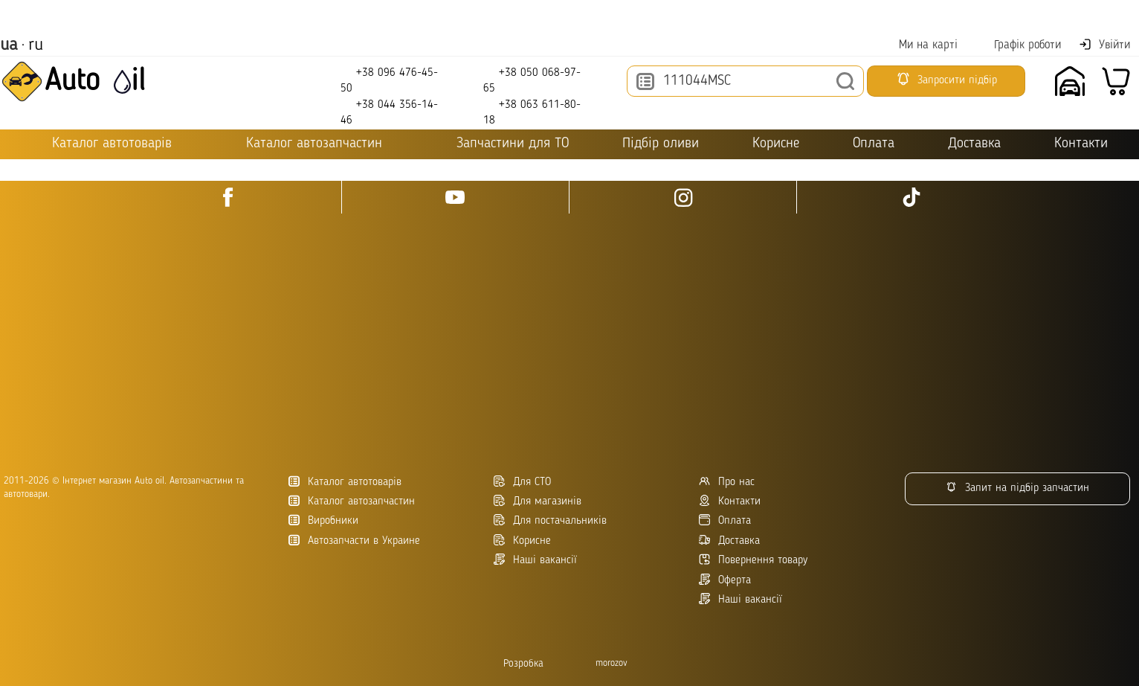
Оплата (873, 144)
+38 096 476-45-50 (389, 79)
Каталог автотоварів (344, 481)
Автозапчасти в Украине (354, 540)
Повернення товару (753, 560)
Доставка (974, 144)
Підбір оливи (660, 144)
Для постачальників (550, 520)
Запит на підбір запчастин (1017, 487)
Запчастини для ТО (502, 143)
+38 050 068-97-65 (532, 79)
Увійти (1104, 44)
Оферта (725, 580)
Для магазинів (537, 501)
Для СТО (522, 481)
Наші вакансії (740, 599)
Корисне (775, 144)
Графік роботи (1018, 45)
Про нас (727, 481)
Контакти (1081, 144)
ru (35, 45)
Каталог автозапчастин (351, 501)
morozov (611, 663)
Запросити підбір (946, 78)
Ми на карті (919, 45)
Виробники (323, 520)
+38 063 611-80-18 (532, 111)
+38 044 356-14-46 (389, 111)
